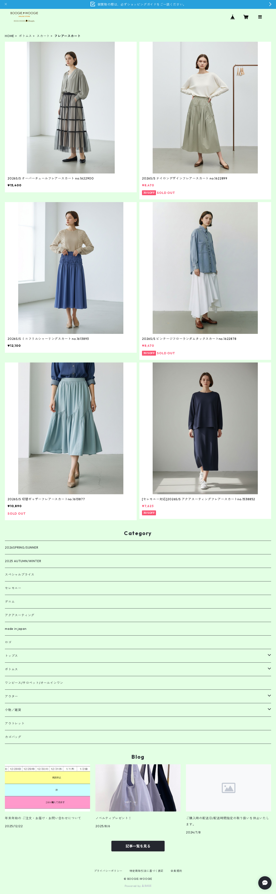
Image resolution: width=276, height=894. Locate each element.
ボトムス (25, 36)
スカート (43, 36)
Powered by (138, 886)
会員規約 (176, 870)
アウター (11, 696)
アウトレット (15, 723)
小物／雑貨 (13, 710)
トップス (11, 656)
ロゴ (8, 642)
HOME (9, 36)
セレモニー (13, 588)
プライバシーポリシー (108, 870)
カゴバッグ (13, 737)
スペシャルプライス (19, 575)
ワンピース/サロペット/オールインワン (34, 683)
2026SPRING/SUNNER (21, 547)
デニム (10, 602)
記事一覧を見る (138, 846)
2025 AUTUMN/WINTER (23, 561)
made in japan (15, 629)
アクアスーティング (19, 615)
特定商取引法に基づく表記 (147, 870)
